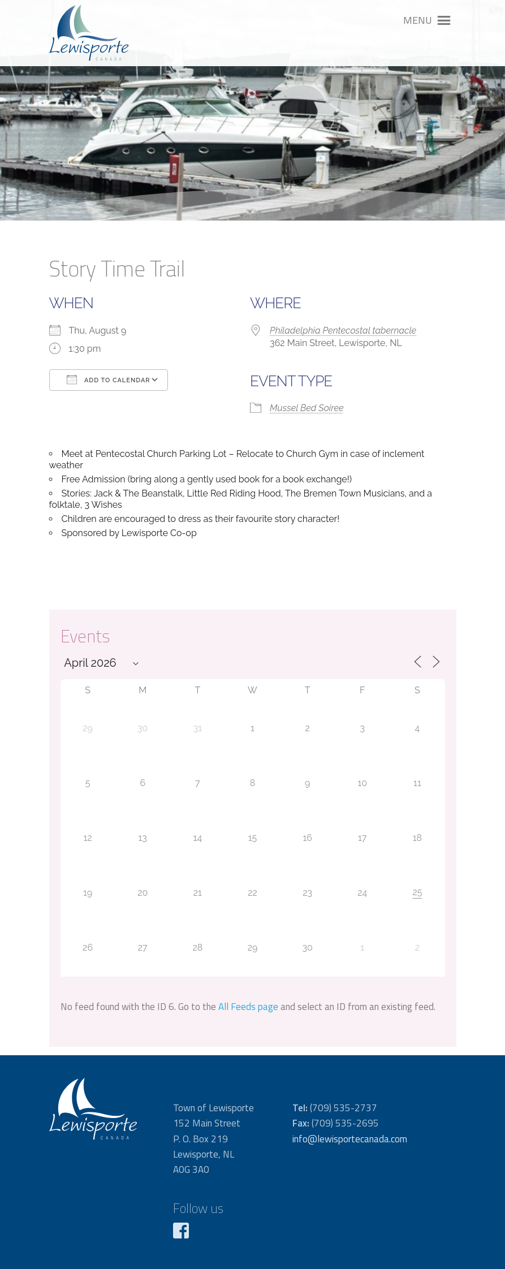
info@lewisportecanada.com (349, 1139)
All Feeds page (248, 1006)
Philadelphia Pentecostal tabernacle (343, 330)
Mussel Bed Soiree (307, 408)
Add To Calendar (108, 379)
